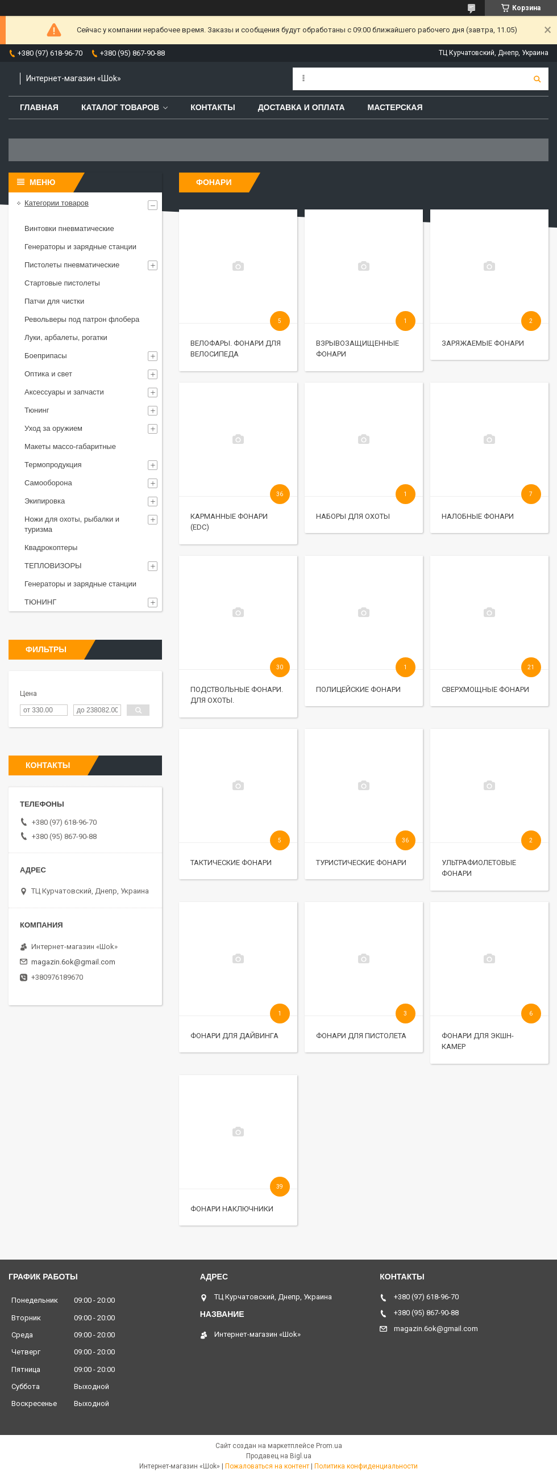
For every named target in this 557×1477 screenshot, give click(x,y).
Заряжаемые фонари (483, 343)
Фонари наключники (231, 1209)
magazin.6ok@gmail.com (73, 962)
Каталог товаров (120, 107)
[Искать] (537, 79)
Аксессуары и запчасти (64, 392)
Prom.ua (329, 1446)
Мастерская (395, 107)
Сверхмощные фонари (485, 689)
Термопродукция (53, 464)
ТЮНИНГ (40, 602)
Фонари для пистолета (361, 1035)
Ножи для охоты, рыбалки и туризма (71, 524)
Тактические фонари (231, 862)
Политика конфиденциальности (366, 1466)
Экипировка (44, 501)
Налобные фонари (478, 516)
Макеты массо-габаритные (70, 446)
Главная (39, 107)
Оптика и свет (48, 374)
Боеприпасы (45, 355)
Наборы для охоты (353, 516)
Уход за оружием (53, 428)
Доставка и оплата (301, 107)
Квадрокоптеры (50, 547)
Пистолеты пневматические (71, 265)
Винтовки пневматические (69, 228)
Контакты (212, 107)
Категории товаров (56, 203)
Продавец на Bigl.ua (278, 1456)
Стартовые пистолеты (62, 283)
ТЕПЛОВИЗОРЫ (53, 565)
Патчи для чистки (54, 301)
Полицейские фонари (358, 689)
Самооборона (48, 483)
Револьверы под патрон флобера (81, 319)
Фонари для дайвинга (234, 1035)
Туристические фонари (361, 862)
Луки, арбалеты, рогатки (65, 337)
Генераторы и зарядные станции (80, 246)
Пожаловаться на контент (267, 1466)
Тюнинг (36, 410)
